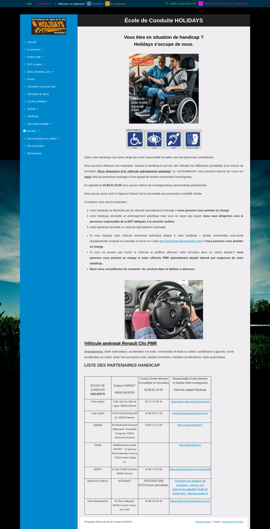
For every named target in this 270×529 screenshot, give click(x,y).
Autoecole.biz (228, 522)
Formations (32, 49)
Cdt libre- (30, 131)
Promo (29, 79)
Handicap (30, 116)
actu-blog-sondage (36, 123)
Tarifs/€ (29, 108)
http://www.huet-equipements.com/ (180, 241)
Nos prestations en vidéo (40, 138)
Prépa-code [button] (32, 56)
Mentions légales (203, 522)
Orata (240, 522)
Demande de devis (36, 94)
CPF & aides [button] (33, 64)
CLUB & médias (35, 101)
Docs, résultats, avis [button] (37, 71)
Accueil (29, 41)
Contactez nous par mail (39, 86)
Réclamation (32, 153)
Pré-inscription (33, 145)
